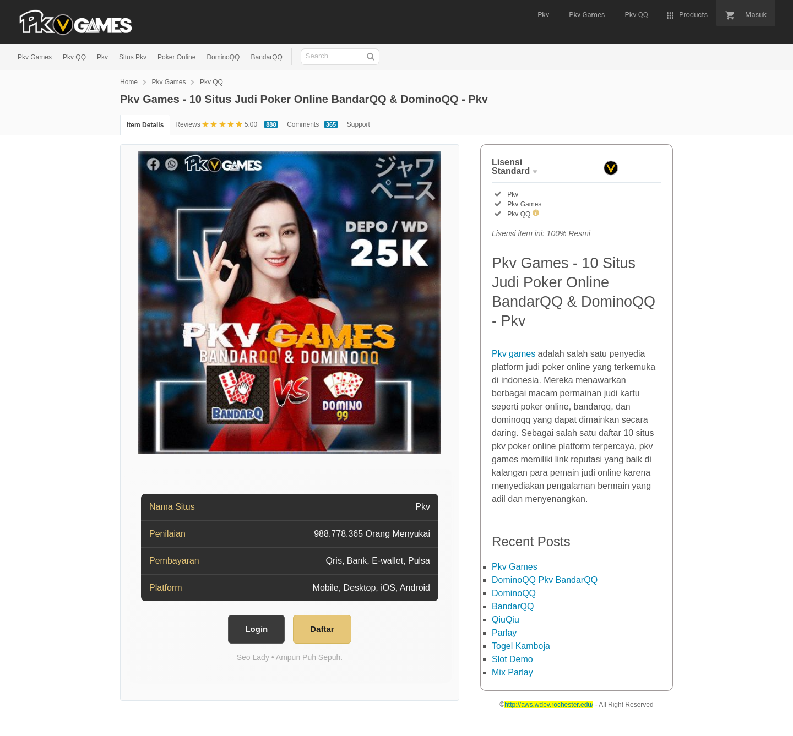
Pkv (102, 57)
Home (129, 82)
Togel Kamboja (521, 646)
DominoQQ (223, 57)
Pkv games (513, 353)
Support (358, 124)
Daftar (322, 629)
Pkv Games (35, 57)
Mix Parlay (512, 672)
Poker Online (176, 57)
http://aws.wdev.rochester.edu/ (548, 704)
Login (256, 629)
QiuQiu (505, 619)
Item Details (145, 125)
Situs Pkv (132, 57)
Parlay (504, 632)
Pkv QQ (74, 57)
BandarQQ (266, 57)
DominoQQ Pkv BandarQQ (545, 580)
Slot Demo (512, 659)
